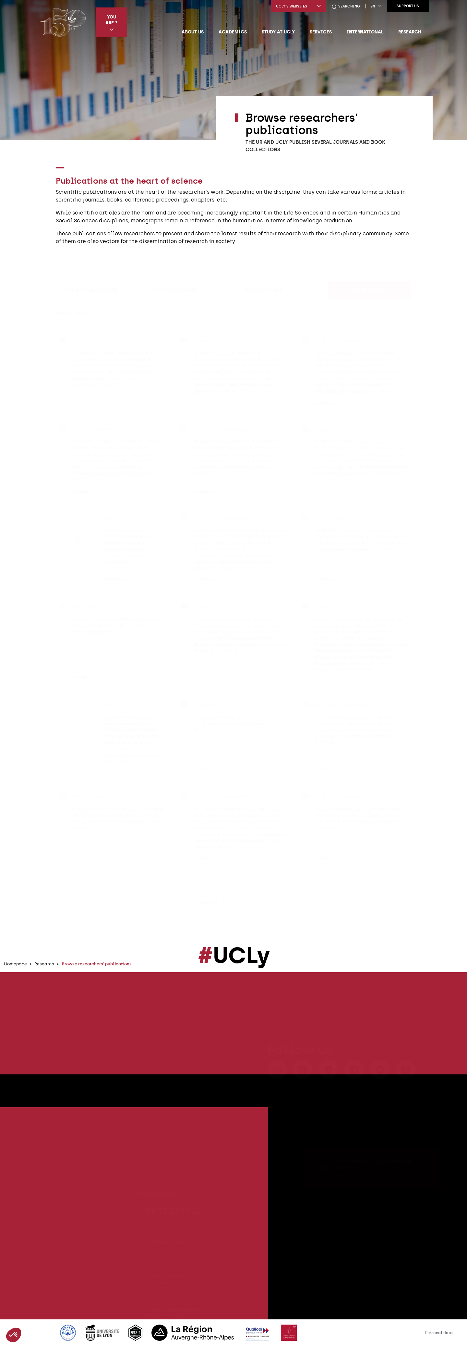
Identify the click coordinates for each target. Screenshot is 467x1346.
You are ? (111, 23)
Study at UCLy (278, 32)
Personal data (439, 1332)
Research (409, 32)
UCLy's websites (298, 6)
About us (193, 32)
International (365, 32)
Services (321, 32)
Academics (233, 32)
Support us (408, 6)
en (376, 6)
